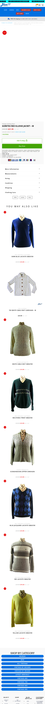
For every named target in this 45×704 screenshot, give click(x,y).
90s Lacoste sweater (22, 494)
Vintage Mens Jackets (37, 22)
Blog (27, 13)
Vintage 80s (22, 601)
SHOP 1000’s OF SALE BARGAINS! (20, 1)
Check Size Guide (20, 47)
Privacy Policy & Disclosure (8, 631)
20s (28, 616)
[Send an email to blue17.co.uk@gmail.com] (39, 5)
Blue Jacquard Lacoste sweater (22, 440)
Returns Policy (39, 624)
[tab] (22, 84)
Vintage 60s (22, 593)
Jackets (22, 112)
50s (28, 624)
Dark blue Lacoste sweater (22, 172)
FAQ (38, 621)
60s (28, 627)
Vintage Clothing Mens (24, 22)
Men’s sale (37, 10)
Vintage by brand (22, 586)
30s (28, 619)
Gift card (20, 13)
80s (28, 632)
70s (28, 629)
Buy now (22, 61)
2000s (15, 112)
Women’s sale (26, 10)
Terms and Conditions (8, 636)
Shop (5, 10)
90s (28, 635)
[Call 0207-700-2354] (42, 5)
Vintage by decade (22, 582)
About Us (6, 616)
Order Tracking (18, 624)
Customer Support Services (39, 617)
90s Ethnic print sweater (22, 333)
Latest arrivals (22, 590)
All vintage (22, 579)
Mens (30, 112)
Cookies (6, 628)
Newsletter (8, 621)
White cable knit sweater (22, 279)
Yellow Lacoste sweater (22, 548)
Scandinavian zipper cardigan (22, 387)
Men (17, 10)
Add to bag (21, 56)
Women (11, 10)
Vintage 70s (22, 597)
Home (15, 22)
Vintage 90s (22, 604)
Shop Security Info (18, 620)
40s (28, 621)
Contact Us (7, 625)
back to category (7, 22)
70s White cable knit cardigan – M (22, 225)
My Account (18, 616)
